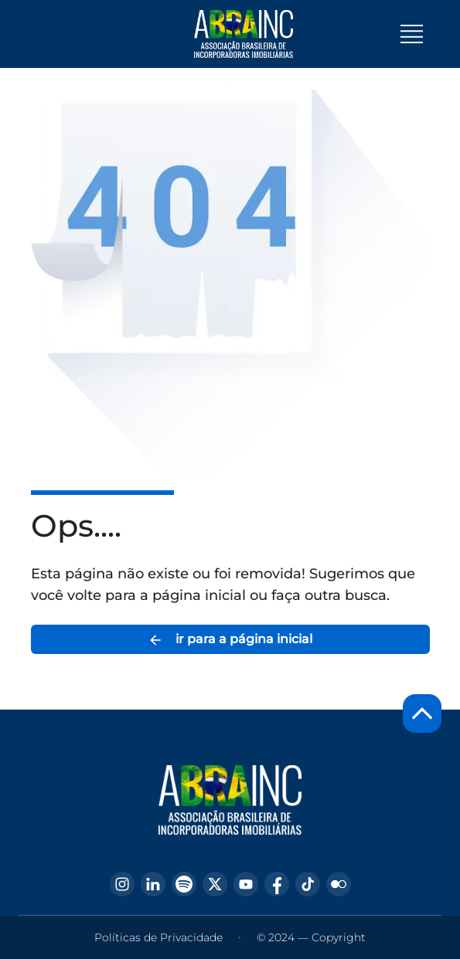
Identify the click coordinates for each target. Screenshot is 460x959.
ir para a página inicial (230, 640)
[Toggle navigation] (411, 34)
